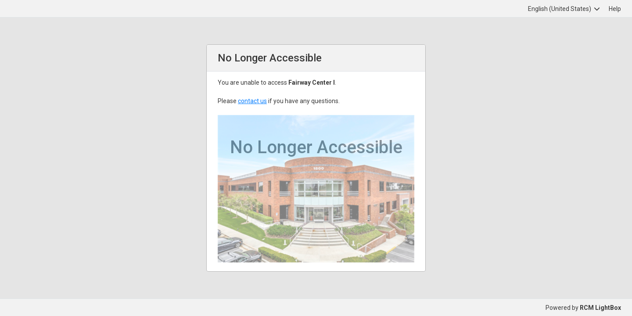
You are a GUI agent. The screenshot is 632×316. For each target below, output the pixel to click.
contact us (252, 100)
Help (615, 8)
